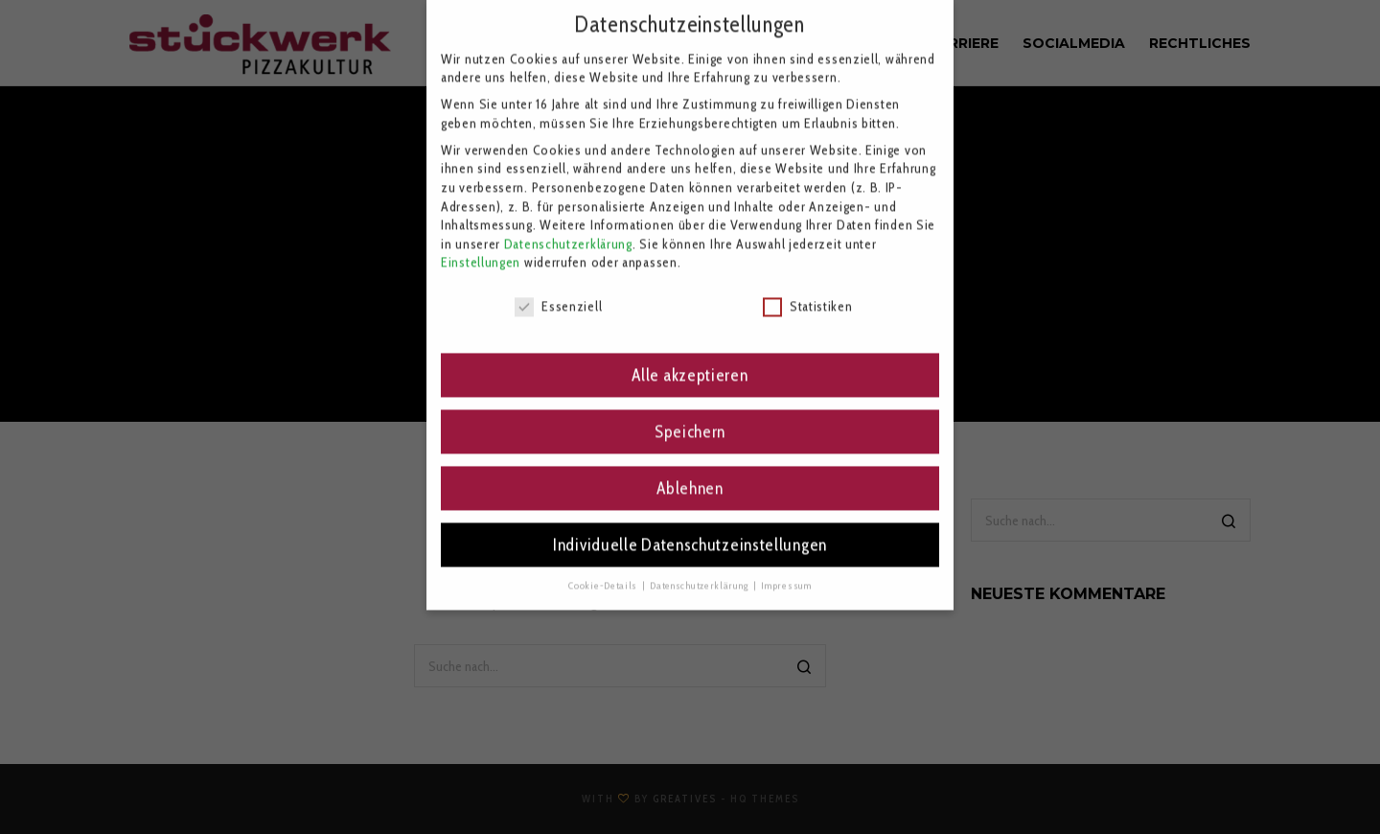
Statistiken (808, 284)
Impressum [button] (786, 563)
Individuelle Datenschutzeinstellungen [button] (690, 522)
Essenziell (558, 284)
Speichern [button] (690, 409)
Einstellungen (480, 239)
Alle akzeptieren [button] (690, 352)
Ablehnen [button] (690, 465)
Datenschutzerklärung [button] (700, 563)
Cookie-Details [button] (604, 563)
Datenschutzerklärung (568, 221)
